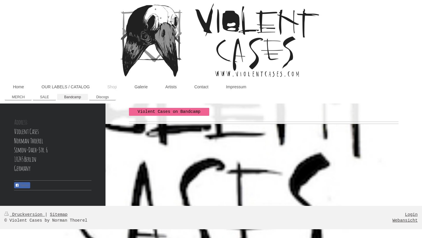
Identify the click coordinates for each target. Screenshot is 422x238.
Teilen (22, 185)
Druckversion (24, 214)
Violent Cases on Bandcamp (169, 111)
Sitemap (58, 214)
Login (411, 214)
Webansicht (405, 220)
